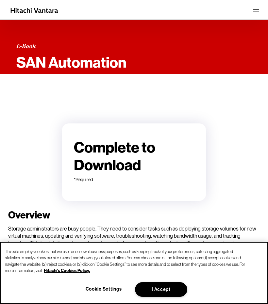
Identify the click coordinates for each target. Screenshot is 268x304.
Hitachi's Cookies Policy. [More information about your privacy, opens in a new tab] (67, 270)
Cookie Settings (104, 289)
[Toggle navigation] (255, 10)
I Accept (161, 289)
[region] (134, 273)
